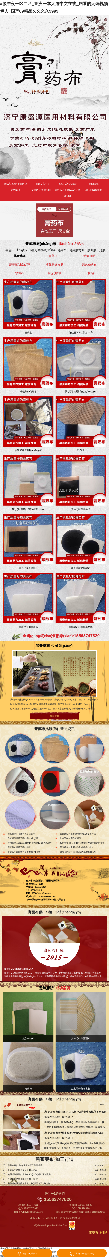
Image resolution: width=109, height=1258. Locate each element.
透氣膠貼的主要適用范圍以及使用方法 (78, 834)
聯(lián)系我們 (93, 190)
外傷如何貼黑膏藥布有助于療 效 (23, 1179)
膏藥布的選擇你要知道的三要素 (22, 1170)
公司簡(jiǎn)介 (41, 184)
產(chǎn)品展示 (67, 184)
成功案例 (15, 190)
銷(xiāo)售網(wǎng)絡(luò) (68, 193)
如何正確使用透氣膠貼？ (71, 838)
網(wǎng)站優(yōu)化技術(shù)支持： (54, 1225)
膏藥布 (93, 1232)
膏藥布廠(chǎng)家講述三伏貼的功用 (25, 1165)
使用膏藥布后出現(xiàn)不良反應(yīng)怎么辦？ (30, 843)
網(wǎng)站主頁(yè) (15, 184)
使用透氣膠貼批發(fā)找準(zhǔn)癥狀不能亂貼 (29, 1174)
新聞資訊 (93, 184)
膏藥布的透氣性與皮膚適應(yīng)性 (24, 852)
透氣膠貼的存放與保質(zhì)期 (21, 834)
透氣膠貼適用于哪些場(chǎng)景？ (24, 838)
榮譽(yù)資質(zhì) (41, 190)
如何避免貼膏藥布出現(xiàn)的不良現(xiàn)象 (29, 1183)
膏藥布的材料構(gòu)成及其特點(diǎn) (78, 852)
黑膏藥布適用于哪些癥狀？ (20, 847)
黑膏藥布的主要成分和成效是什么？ (77, 847)
